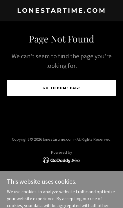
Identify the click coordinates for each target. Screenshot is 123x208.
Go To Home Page (61, 87)
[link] (61, 11)
